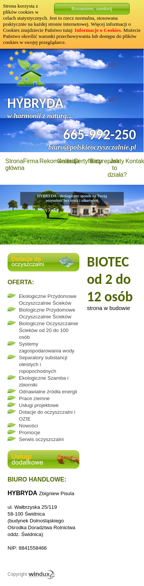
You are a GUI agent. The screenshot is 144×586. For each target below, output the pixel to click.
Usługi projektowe (39, 405)
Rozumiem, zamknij (91, 8)
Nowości (28, 426)
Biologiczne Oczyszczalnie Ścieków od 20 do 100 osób (48, 330)
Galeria (67, 161)
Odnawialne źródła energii (48, 391)
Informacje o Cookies (98, 30)
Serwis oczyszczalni (41, 439)
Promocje (29, 432)
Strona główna (15, 164)
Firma (31, 161)
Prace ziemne (34, 398)
